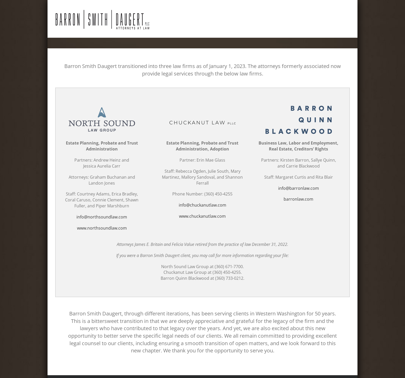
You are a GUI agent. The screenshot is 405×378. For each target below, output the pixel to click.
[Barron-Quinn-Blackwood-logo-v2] (298, 105)
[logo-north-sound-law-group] (101, 105)
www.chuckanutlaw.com (202, 216)
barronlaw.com (298, 199)
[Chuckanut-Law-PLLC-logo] (202, 105)
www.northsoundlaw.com (102, 228)
